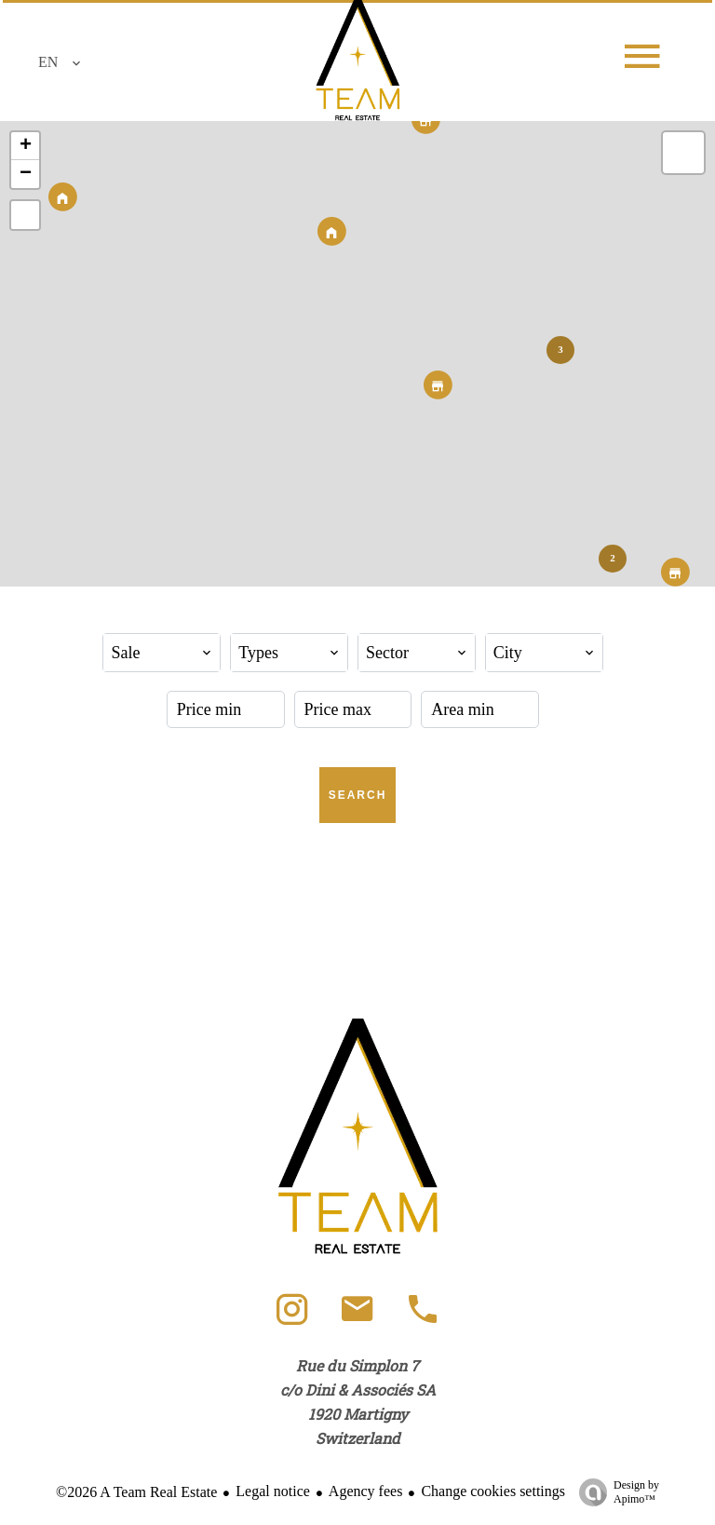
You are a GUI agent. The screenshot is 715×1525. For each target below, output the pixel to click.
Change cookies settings (493, 1491)
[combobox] (161, 652)
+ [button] (26, 146)
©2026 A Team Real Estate (136, 1492)
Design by (614, 1492)
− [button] (26, 174)
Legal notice (273, 1491)
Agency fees (366, 1491)
